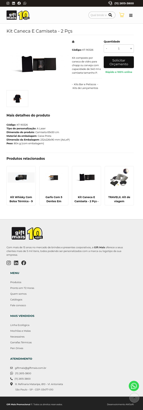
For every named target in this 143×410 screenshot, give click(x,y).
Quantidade (112, 41)
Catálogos (16, 299)
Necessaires (17, 336)
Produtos (15, 282)
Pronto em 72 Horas (22, 287)
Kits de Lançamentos (85, 87)
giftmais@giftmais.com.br (30, 367)
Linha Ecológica (19, 325)
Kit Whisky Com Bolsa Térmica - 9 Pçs (21, 201)
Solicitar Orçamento (118, 62)
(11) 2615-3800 (124, 3)
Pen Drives (16, 348)
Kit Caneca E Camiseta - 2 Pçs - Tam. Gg (86, 201)
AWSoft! (130, 404)
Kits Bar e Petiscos (85, 84)
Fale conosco (18, 305)
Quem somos (18, 293)
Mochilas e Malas (20, 330)
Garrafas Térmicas (21, 342)
